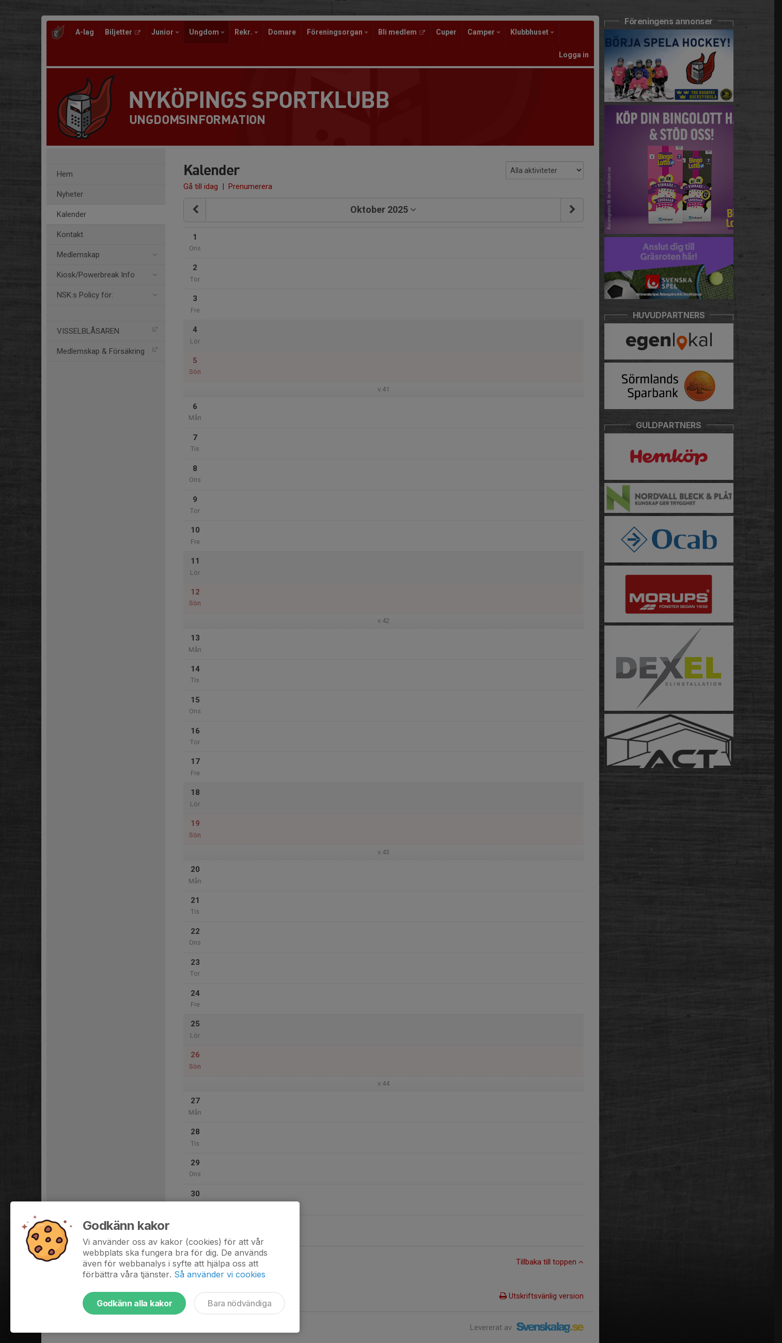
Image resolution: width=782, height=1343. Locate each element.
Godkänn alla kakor (134, 1303)
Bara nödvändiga (239, 1303)
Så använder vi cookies (219, 1274)
